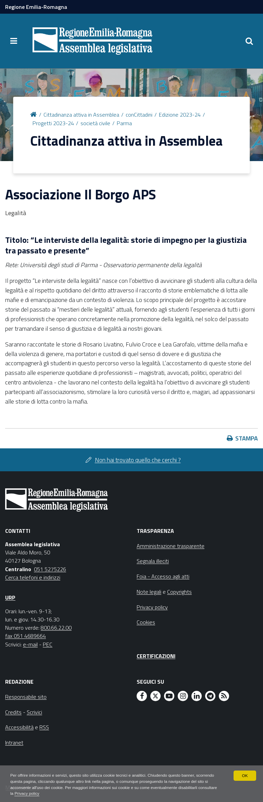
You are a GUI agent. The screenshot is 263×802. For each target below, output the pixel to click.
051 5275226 (50, 569)
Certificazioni (156, 656)
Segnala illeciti (153, 561)
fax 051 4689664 (25, 636)
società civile (95, 123)
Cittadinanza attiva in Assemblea (81, 114)
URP (10, 597)
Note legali (149, 592)
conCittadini (139, 114)
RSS (44, 727)
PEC (47, 644)
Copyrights (179, 592)
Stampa (246, 438)
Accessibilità (19, 727)
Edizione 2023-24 (180, 114)
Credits (13, 712)
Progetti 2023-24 (53, 123)
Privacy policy (47, 793)
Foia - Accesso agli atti (163, 576)
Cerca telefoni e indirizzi (32, 577)
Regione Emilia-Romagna (36, 7)
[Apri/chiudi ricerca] (249, 41)
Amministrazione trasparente (170, 546)
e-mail (30, 644)
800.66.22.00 (56, 627)
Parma (124, 123)
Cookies (146, 622)
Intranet (14, 742)
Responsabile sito (26, 697)
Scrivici (34, 712)
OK (245, 775)
